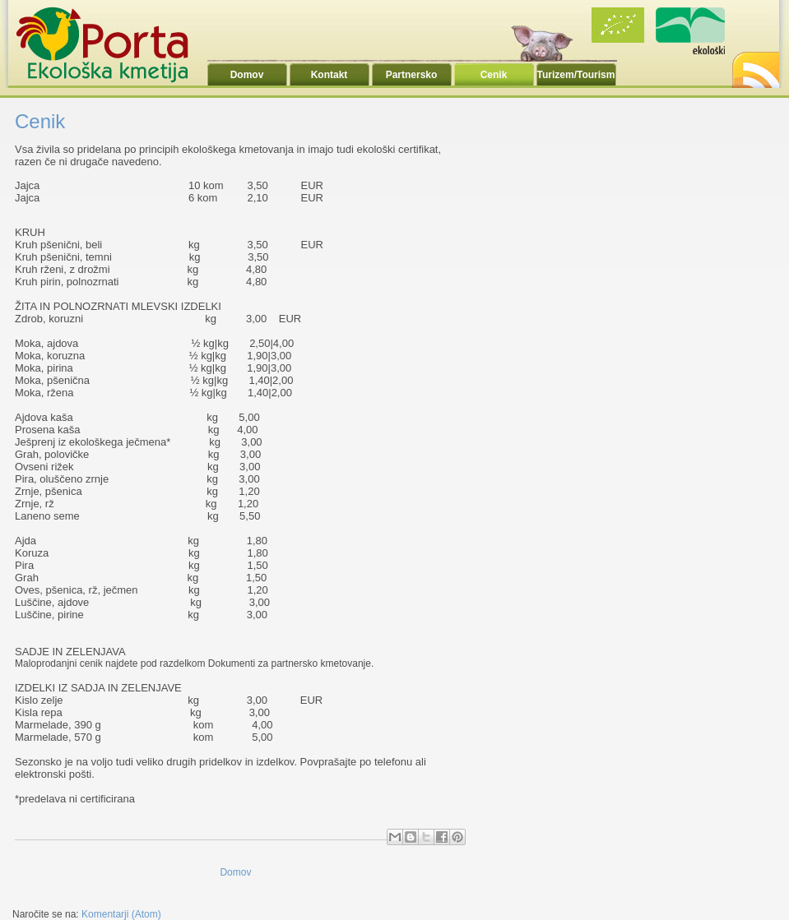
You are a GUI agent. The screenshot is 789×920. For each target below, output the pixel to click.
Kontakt (329, 75)
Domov (247, 75)
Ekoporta (111, 44)
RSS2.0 (754, 65)
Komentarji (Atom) (121, 914)
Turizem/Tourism (576, 75)
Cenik (494, 75)
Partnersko (412, 75)
